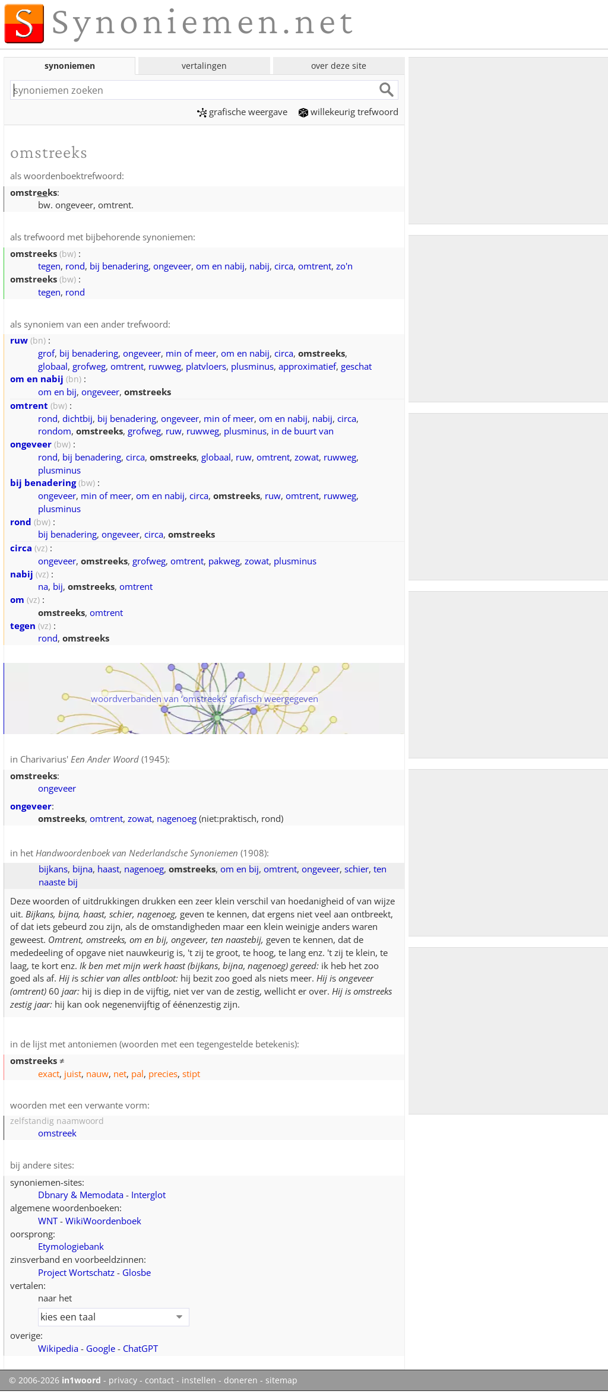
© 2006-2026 (55, 1380)
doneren (241, 1380)
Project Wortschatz (76, 1272)
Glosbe (136, 1272)
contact (159, 1380)
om (17, 599)
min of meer (191, 353)
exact (48, 1073)
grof (46, 353)
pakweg (224, 561)
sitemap (281, 1380)
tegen (49, 266)
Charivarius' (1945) (93, 759)
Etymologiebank (71, 1246)
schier (356, 869)
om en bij (57, 392)
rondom (54, 431)
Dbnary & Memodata (81, 1195)
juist (72, 1073)
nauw (97, 1073)
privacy (123, 1380)
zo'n (344, 266)
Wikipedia (58, 1348)
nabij (259, 266)
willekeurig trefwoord (348, 112)
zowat (306, 457)
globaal (53, 366)
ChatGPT (140, 1348)
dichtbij (77, 418)
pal (137, 1073)
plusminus (252, 366)
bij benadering (119, 266)
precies (163, 1073)
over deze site (338, 65)
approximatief (307, 366)
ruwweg (164, 366)
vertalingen (204, 65)
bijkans (53, 869)
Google (100, 1348)
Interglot (148, 1195)
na (43, 586)
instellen (199, 1380)
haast (108, 869)
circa (283, 266)
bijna (82, 869)
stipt (191, 1073)
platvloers (206, 366)
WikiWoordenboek (103, 1221)
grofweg (89, 366)
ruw (19, 340)
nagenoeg (177, 818)
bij (58, 586)
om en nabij (220, 266)
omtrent (314, 266)
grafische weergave (242, 112)
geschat (356, 366)
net (119, 1073)
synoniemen (70, 65)
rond (75, 266)
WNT (48, 1221)
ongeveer (172, 266)
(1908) (151, 853)
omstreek (57, 1133)
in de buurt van (302, 431)
